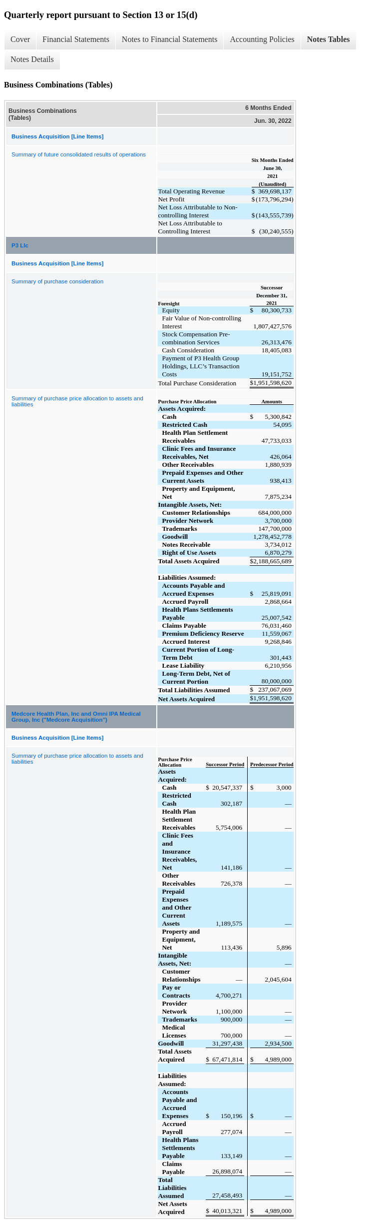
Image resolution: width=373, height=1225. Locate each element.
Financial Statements (75, 39)
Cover (20, 39)
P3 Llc (19, 245)
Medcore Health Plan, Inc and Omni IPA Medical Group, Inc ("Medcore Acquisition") (76, 717)
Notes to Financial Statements (170, 39)
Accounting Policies (262, 39)
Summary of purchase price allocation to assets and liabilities (77, 401)
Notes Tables (328, 39)
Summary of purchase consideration (57, 281)
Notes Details (32, 59)
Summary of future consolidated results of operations (78, 154)
